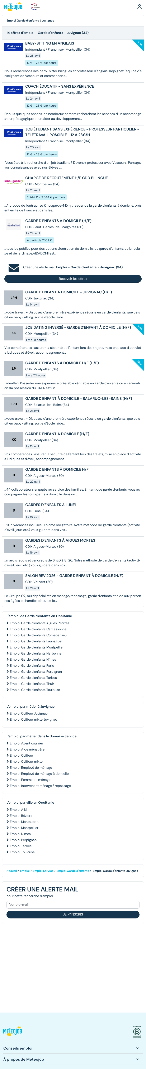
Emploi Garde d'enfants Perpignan (36, 671)
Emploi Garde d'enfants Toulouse (35, 690)
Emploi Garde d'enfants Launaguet (36, 641)
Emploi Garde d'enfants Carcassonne (38, 629)
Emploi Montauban (24, 822)
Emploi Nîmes (20, 834)
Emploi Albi (18, 809)
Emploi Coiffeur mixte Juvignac (33, 719)
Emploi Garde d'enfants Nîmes (33, 659)
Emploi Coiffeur (21, 755)
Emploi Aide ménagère (27, 749)
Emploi (25, 871)
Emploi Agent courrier (26, 743)
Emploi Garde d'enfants (73, 871)
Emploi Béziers (21, 815)
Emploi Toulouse (22, 852)
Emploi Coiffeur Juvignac (29, 713)
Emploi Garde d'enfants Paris (32, 665)
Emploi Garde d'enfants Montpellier (37, 647)
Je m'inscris (73, 914)
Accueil (11, 871)
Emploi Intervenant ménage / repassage (40, 786)
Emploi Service (43, 871)
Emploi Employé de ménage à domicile (39, 773)
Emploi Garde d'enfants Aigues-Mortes (39, 623)
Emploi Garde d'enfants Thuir (32, 684)
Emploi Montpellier (24, 828)
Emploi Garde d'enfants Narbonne (35, 653)
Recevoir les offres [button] (73, 278)
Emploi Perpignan (23, 840)
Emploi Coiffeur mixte (26, 761)
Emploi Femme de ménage (30, 779)
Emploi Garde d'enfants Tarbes (33, 677)
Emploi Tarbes (21, 846)
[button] (139, 6)
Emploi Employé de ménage (31, 767)
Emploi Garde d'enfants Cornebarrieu (38, 635)
